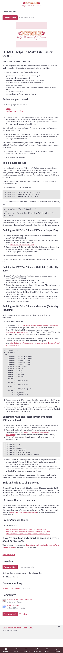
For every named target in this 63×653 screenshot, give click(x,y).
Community (37, 650)
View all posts (24, 628)
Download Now (10, 17)
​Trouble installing (13, 619)
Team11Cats (13, 622)
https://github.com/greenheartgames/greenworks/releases (37, 328)
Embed (31, 641)
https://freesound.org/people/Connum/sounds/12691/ (26, 543)
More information (10, 568)
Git (7, 113)
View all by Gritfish (14, 641)
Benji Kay (12, 615)
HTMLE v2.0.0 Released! (12, 602)
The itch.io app (11, 111)
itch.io (5, 641)
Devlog (47, 650)
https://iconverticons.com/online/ (22, 247)
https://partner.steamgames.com (17, 335)
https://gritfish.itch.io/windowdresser (23, 526)
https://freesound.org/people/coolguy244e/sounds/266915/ (28, 547)
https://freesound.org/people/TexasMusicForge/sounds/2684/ (28, 545)
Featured (10, 644)
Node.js (8, 109)
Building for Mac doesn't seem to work (21, 613)
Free (15, 644)
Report (25, 641)
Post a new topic (10, 628)
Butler (20, 111)
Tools (4, 644)
